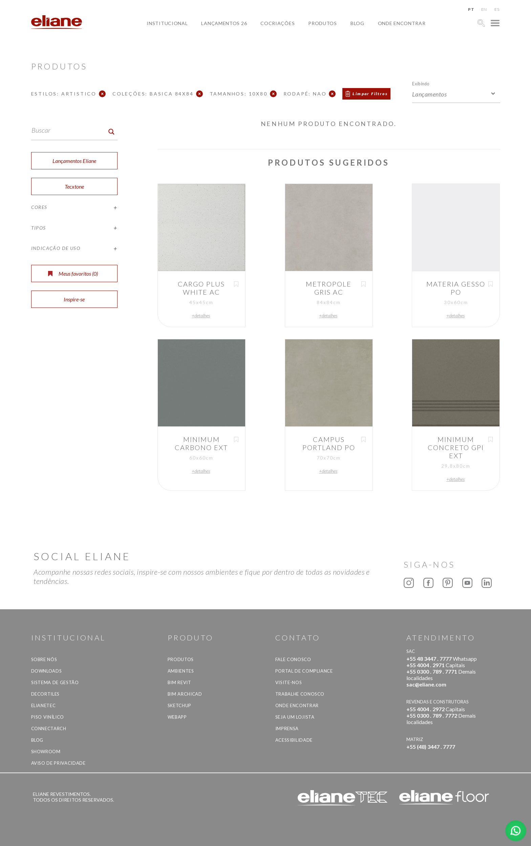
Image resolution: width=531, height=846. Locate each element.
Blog (357, 23)
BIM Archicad (185, 694)
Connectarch (48, 728)
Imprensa (287, 728)
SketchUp (179, 705)
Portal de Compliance (304, 671)
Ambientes (181, 671)
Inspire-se (74, 299)
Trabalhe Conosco (299, 694)
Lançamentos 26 (224, 23)
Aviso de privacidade (58, 763)
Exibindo (420, 83)
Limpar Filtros (370, 93)
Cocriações (277, 23)
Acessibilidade (294, 740)
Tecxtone (74, 186)
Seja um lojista (295, 717)
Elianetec (43, 705)
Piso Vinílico (47, 717)
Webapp (177, 717)
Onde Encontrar (402, 23)
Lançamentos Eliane (74, 160)
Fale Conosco (293, 659)
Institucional (167, 23)
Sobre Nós (44, 659)
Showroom (46, 751)
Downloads (46, 671)
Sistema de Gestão (55, 682)
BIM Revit (179, 682)
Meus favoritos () (73, 273)
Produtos (322, 23)
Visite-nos (288, 682)
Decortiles (45, 694)
